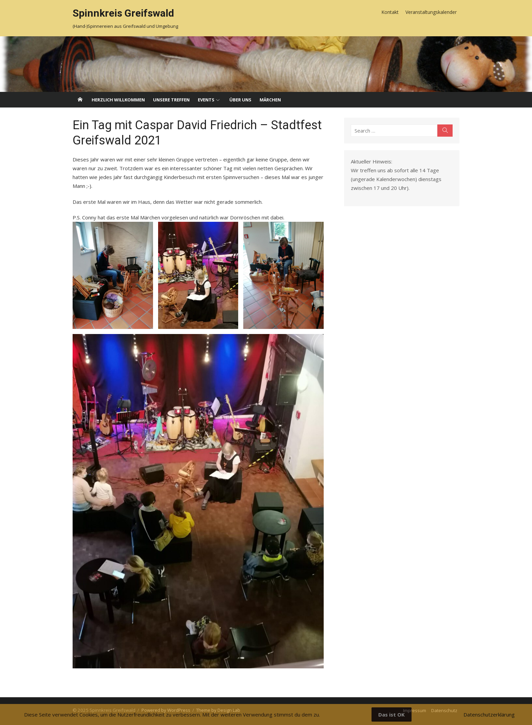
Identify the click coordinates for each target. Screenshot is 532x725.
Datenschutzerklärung (489, 714)
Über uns (240, 100)
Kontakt (390, 12)
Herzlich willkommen (118, 100)
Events (206, 100)
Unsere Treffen (171, 100)
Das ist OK (391, 714)
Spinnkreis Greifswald (123, 13)
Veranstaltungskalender (431, 12)
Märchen (270, 100)
